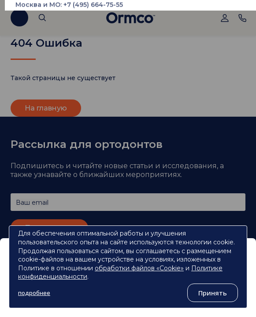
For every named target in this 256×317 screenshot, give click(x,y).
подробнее (34, 293)
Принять (212, 292)
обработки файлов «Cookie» (139, 268)
